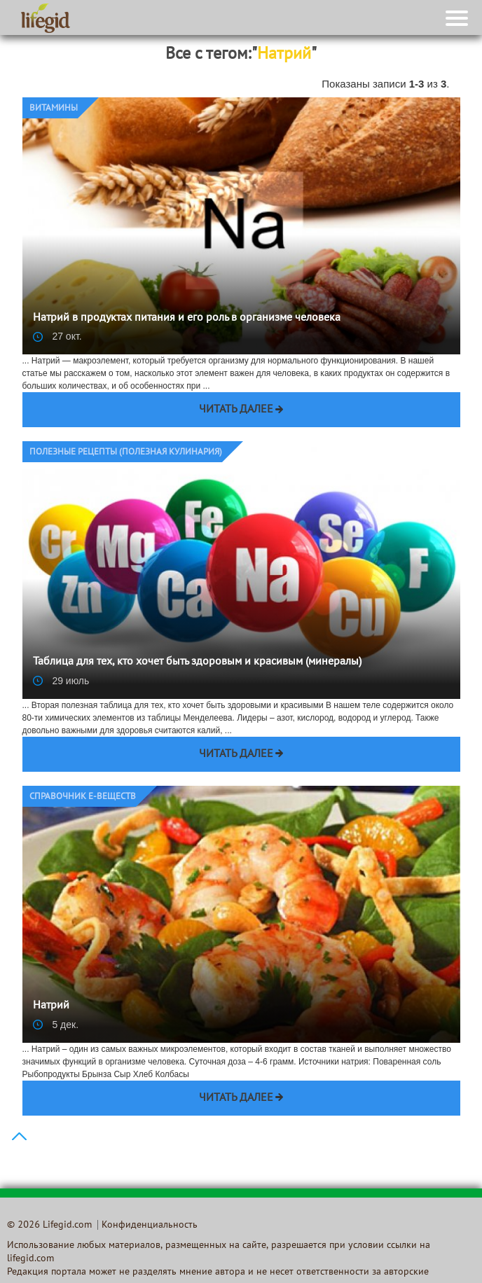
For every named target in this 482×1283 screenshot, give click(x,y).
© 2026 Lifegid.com (49, 1225)
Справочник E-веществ (82, 797)
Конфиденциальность (150, 1225)
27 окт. (57, 336)
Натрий (51, 1006)
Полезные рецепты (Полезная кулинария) (125, 452)
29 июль (61, 680)
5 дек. (56, 1024)
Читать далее (236, 410)
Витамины (53, 108)
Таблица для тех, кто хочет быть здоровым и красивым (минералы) (197, 662)
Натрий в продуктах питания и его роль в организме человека (186, 318)
